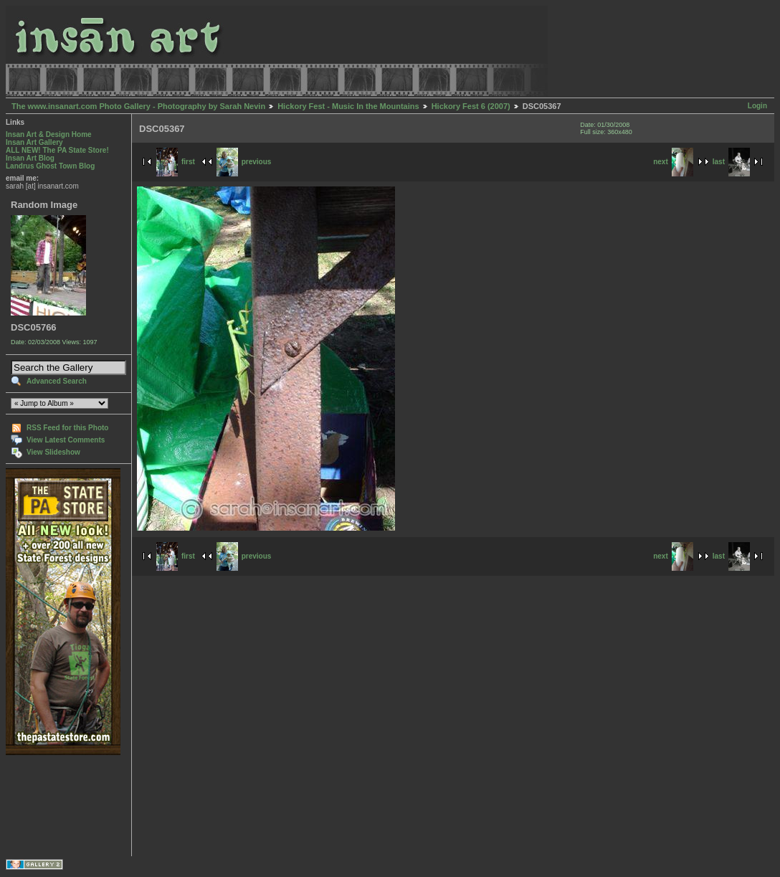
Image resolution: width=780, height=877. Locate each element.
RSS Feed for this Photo (67, 428)
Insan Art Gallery (34, 142)
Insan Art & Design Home (49, 134)
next (673, 162)
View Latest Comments (66, 440)
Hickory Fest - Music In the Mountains (348, 106)
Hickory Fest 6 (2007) (471, 106)
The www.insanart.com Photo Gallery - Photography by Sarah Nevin (138, 106)
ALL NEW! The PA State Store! (57, 150)
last (731, 162)
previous (244, 162)
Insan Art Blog (30, 158)
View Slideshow (53, 452)
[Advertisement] (50, 805)
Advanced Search (57, 381)
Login (757, 106)
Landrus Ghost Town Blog (50, 166)
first (175, 162)
